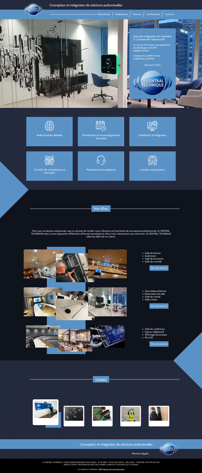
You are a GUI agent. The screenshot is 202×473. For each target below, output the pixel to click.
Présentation (103, 14)
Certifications (153, 14)
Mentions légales (140, 453)
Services (137, 14)
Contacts (169, 14)
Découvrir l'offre (153, 65)
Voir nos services (159, 306)
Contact (101, 379)
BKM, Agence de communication (112, 469)
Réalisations (121, 14)
